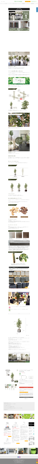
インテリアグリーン (9, 405)
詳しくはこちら (9, 436)
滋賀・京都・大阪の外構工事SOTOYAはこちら (31, 428)
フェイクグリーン (5, 406)
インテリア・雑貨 (5, 405)
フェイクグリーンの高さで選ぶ (9, 406)
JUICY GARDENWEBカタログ (30, 431)
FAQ (1, 1)
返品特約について (26, 398)
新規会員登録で (28, 1)
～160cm (13, 406)
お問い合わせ (4, 1)
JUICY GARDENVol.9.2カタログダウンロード (31, 434)
